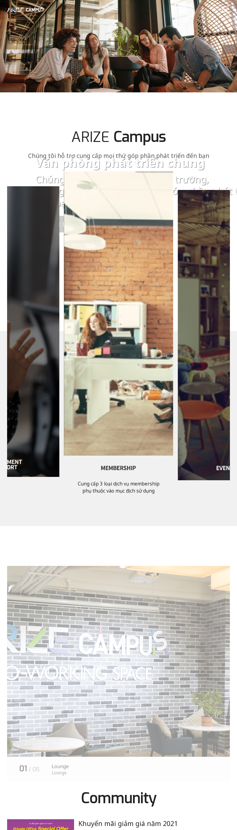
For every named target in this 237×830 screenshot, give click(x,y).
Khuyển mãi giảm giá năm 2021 (128, 823)
